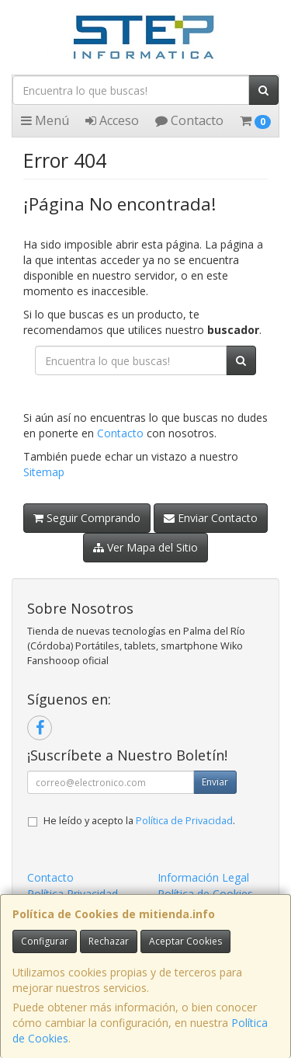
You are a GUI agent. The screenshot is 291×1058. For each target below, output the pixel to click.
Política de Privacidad (184, 820)
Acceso (112, 120)
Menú (45, 120)
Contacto (189, 120)
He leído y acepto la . (139, 820)
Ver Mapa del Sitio (145, 547)
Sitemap (43, 472)
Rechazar (108, 941)
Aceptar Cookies (185, 941)
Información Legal (203, 877)
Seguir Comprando (86, 517)
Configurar (44, 941)
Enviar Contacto (211, 517)
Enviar (215, 781)
